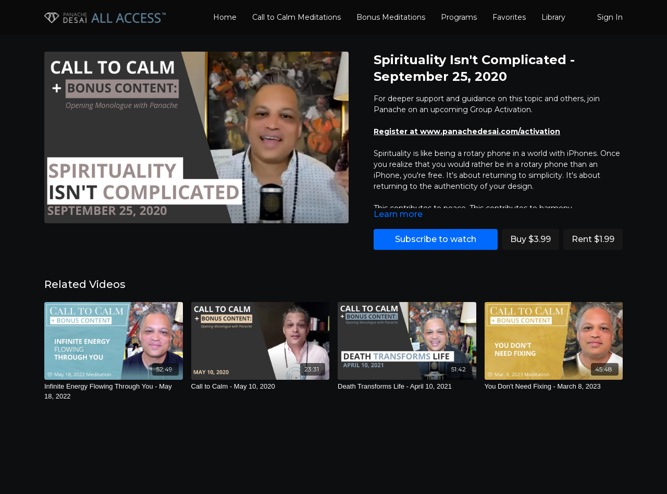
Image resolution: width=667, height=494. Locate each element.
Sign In (610, 17)
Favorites (509, 17)
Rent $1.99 (593, 239)
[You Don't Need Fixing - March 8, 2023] (554, 386)
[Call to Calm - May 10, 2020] (260, 386)
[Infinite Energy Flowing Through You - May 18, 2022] (113, 391)
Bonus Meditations (390, 17)
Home (225, 17)
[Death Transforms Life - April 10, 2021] (407, 386)
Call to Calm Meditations (296, 17)
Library (553, 17)
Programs (459, 17)
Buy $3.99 (530, 239)
